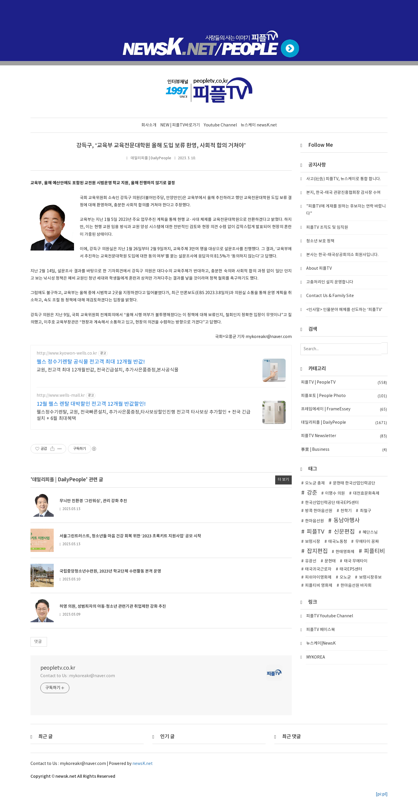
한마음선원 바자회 (356, 585)
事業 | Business (344, 449)
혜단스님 (370, 532)
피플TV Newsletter (344, 436)
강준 (312, 492)
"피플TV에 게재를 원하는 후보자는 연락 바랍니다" (346, 210)
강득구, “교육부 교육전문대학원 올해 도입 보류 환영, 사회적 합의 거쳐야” (161, 145)
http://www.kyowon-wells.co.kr (67, 353)
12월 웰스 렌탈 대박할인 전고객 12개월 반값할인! (91, 404)
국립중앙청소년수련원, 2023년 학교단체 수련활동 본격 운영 (110, 570)
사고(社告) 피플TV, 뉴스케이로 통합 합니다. (343, 178)
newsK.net (142, 763)
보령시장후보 (370, 577)
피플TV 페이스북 (320, 629)
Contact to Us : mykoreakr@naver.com (77, 675)
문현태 (330, 561)
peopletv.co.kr (57, 668)
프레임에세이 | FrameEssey (344, 409)
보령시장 (312, 541)
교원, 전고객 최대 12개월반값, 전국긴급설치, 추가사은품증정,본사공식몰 (108, 370)
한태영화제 (345, 551)
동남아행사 (347, 520)
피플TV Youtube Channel (329, 616)
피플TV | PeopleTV (344, 382)
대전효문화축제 (366, 493)
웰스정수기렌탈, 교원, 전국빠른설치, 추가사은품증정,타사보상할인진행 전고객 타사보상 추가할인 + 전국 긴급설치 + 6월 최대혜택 (144, 415)
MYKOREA (315, 657)
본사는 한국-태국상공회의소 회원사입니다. (342, 254)
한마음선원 (314, 520)
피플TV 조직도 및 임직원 (327, 227)
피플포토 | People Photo (344, 395)
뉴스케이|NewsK (321, 643)
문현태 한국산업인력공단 (354, 483)
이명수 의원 (335, 493)
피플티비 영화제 (318, 585)
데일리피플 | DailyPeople (151, 158)
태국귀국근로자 (318, 569)
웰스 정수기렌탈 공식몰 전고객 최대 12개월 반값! (91, 362)
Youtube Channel (220, 125)
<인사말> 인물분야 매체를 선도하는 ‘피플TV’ (344, 309)
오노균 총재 (315, 483)
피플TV (315, 531)
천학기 (346, 510)
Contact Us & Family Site (330, 296)
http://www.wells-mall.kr (61, 395)
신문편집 (344, 531)
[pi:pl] (382, 794)
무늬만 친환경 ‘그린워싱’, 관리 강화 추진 (93, 500)
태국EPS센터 (351, 569)
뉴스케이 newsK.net (259, 125)
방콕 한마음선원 (318, 510)
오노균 (345, 577)
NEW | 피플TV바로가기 (180, 125)
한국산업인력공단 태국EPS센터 (332, 502)
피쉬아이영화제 (318, 577)
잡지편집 (317, 551)
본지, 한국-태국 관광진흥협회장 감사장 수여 (343, 192)
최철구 (365, 510)
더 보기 (283, 479)
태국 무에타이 (355, 561)
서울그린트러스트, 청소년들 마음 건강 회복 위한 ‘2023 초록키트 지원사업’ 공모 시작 (130, 535)
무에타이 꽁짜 (367, 541)
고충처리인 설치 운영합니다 (329, 282)
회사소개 (148, 125)
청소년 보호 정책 (320, 241)
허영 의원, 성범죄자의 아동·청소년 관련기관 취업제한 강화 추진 (113, 606)
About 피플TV (319, 268)
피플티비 (374, 551)
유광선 (310, 561)
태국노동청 (337, 541)
